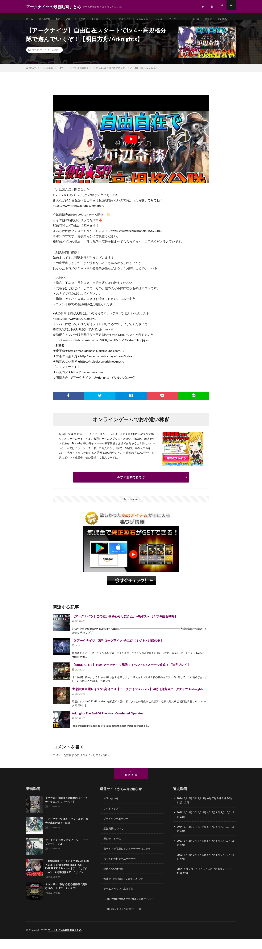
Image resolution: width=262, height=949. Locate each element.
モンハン (171, 19)
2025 (180, 823)
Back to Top (131, 786)
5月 (206, 823)
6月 (211, 823)
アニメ (73, 19)
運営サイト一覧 (112, 849)
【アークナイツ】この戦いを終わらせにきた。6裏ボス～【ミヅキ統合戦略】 (124, 628)
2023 (180, 851)
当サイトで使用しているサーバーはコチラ (128, 859)
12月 (186, 827)
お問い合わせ (111, 809)
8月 (221, 823)
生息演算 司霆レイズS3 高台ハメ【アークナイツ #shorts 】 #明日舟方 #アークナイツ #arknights (137, 700)
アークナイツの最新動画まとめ (66, 940)
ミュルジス (153, 19)
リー (199, 19)
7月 (216, 823)
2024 (180, 837)
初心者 (212, 19)
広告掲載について (114, 839)
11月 (180, 827)
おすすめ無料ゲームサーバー (120, 869)
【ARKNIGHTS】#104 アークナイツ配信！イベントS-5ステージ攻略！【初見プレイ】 (131, 676)
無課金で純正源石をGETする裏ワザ (124, 889)
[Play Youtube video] (131, 151)
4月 (201, 809)
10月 (231, 823)
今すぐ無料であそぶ (131, 489)
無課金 (226, 19)
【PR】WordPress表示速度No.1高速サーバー (130, 909)
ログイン (87, 766)
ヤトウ (187, 19)
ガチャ (118, 19)
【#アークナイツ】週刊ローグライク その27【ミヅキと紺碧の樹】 (118, 652)
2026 (180, 809)
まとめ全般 (46, 19)
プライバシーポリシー (116, 829)
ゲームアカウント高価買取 (119, 899)
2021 (180, 879)
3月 (196, 809)
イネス (87, 19)
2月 (191, 809)
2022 (180, 865)
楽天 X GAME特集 (114, 879)
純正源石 (34, 26)
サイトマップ (111, 819)
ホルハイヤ (134, 19)
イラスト (102, 19)
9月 (225, 823)
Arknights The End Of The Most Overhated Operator (107, 725)
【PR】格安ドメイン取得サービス (123, 919)
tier (61, 19)
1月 (186, 809)
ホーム (30, 19)
